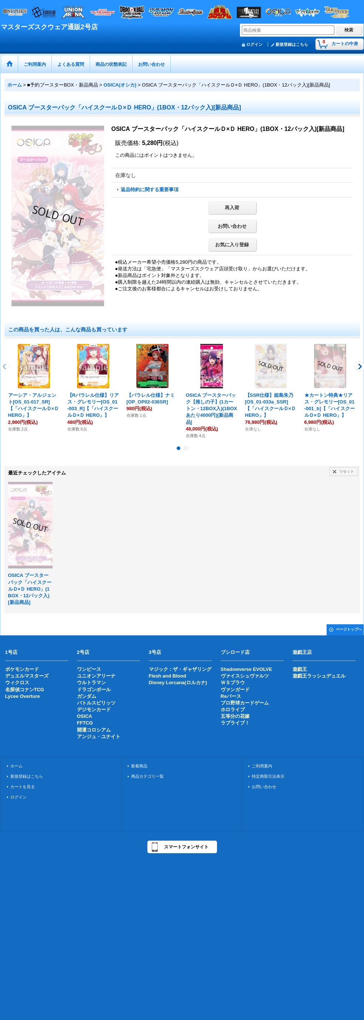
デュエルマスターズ (27, 676)
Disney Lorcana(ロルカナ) (178, 682)
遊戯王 (300, 669)
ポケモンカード (22, 669)
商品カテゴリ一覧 (147, 776)
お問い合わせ (232, 226)
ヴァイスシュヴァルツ (245, 676)
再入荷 (232, 207)
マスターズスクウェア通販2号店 (49, 27)
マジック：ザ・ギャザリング (180, 669)
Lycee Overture (22, 696)
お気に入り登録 (232, 244)
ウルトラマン (91, 682)
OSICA (84, 716)
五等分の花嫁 (235, 716)
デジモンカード (94, 709)
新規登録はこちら (291, 44)
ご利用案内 (262, 766)
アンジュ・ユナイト (98, 736)
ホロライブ (233, 709)
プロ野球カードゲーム (245, 703)
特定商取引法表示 (268, 776)
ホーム (16, 766)
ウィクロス (17, 682)
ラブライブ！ (235, 723)
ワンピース (89, 669)
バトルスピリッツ (96, 703)
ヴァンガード (235, 689)
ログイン (254, 44)
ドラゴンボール (94, 689)
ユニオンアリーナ (96, 676)
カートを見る (22, 786)
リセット (346, 471)
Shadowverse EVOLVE (246, 669)
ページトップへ (349, 629)
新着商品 (139, 766)
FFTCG (85, 723)
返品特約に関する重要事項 (149, 189)
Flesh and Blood (167, 676)
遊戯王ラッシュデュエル (319, 676)
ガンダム (86, 696)
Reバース (231, 696)
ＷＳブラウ (233, 682)
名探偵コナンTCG (24, 689)
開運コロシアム (94, 730)
